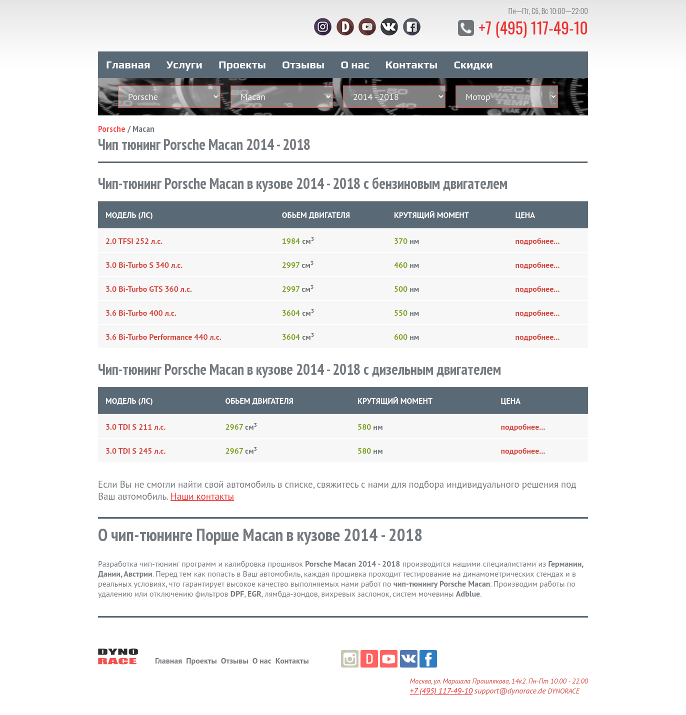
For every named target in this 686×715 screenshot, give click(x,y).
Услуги (184, 63)
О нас (354, 63)
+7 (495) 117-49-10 (533, 27)
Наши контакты (202, 496)
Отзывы (303, 63)
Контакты (412, 63)
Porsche (112, 128)
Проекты (242, 63)
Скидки (473, 63)
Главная (128, 63)
